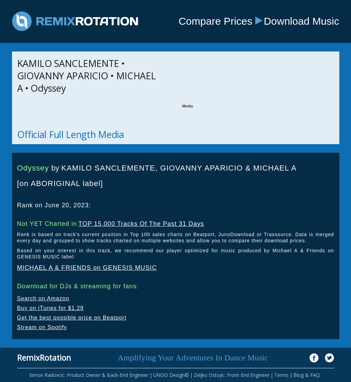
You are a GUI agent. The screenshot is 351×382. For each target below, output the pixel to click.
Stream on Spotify (42, 327)
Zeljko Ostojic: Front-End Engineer (231, 375)
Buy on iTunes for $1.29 (50, 308)
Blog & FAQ (306, 375)
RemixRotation (44, 357)
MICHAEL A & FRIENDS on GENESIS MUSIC (87, 267)
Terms (281, 375)
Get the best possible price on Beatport (72, 318)
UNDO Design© (171, 375)
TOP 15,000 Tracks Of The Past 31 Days (141, 223)
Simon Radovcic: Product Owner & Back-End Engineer (88, 375)
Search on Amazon (43, 298)
